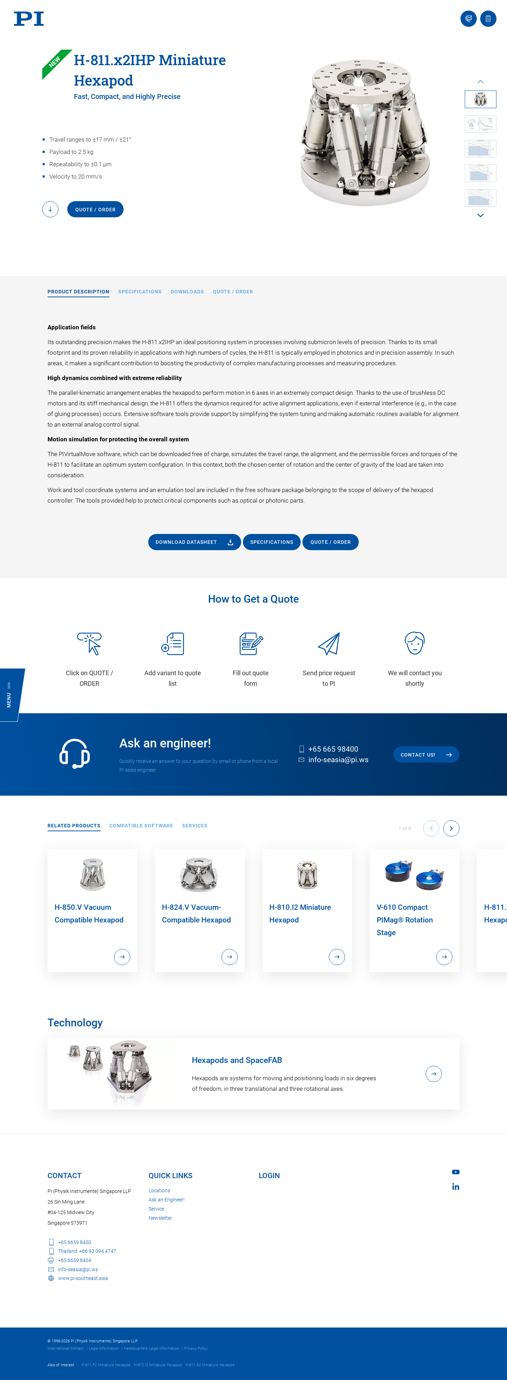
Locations (159, 1190)
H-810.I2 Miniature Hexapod (158, 1365)
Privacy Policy (195, 1348)
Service (156, 1209)
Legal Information (104, 1348)
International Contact (66, 1348)
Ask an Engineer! (166, 1199)
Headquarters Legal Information (151, 1348)
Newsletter (160, 1218)
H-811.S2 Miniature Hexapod (209, 1365)
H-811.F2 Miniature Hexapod (105, 1365)
